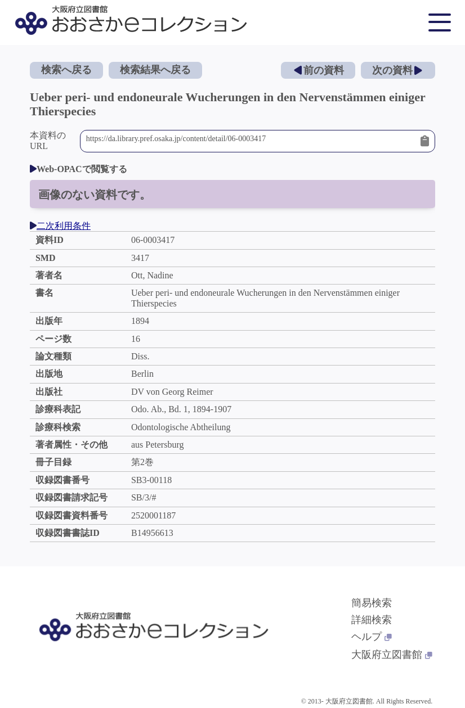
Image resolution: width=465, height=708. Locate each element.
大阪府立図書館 (391, 654)
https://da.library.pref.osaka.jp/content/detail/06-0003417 (250, 141)
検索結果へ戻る (155, 69)
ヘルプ (371, 636)
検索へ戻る (66, 69)
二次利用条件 (60, 226)
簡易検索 (371, 602)
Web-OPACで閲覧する (78, 169)
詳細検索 (371, 619)
